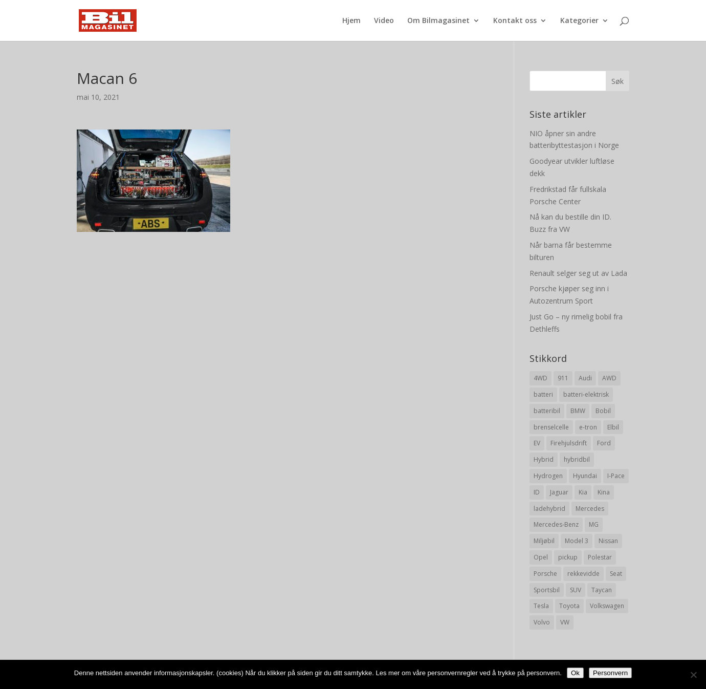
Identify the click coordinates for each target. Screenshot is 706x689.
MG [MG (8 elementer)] (594, 524)
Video (384, 21)
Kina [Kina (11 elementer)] (604, 492)
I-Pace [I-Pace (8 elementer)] (616, 475)
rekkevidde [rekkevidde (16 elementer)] (583, 573)
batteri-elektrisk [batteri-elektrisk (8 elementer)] (586, 394)
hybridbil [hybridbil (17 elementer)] (577, 459)
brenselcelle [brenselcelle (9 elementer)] (551, 427)
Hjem (351, 21)
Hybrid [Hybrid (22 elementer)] (544, 459)
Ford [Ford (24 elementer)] (604, 443)
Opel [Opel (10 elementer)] (541, 557)
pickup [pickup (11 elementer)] (568, 557)
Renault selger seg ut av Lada (578, 273)
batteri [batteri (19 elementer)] (543, 394)
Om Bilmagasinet (438, 21)
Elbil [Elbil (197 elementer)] (613, 427)
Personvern (610, 673)
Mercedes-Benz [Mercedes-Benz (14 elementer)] (556, 524)
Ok (575, 673)
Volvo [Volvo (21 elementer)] (542, 622)
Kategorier (579, 21)
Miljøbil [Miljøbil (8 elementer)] (544, 540)
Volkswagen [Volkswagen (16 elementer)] (607, 605)
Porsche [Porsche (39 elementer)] (545, 573)
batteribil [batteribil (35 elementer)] (547, 410)
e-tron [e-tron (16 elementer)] (588, 427)
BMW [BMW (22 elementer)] (577, 410)
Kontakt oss (515, 21)
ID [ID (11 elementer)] (537, 492)
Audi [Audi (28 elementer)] (585, 378)
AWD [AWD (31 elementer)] (609, 378)
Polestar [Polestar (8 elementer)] (600, 557)
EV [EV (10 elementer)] (537, 443)
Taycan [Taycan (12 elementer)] (601, 590)
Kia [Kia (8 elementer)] (583, 492)
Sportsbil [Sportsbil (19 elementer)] (547, 590)
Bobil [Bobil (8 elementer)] (603, 410)
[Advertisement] (280, 303)
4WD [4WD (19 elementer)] (540, 378)
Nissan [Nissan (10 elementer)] (608, 540)
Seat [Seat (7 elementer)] (616, 573)
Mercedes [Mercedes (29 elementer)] (590, 508)
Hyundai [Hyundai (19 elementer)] (585, 475)
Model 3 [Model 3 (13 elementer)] (576, 540)
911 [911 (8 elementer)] (563, 378)
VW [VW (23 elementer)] (564, 622)
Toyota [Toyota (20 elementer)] (569, 605)
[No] (693, 675)
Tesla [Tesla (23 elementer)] (541, 605)
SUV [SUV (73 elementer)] (575, 590)
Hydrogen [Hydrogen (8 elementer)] (548, 475)
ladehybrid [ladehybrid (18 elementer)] (549, 508)
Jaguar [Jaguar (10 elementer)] (559, 492)
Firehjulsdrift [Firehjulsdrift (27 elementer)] (568, 443)
